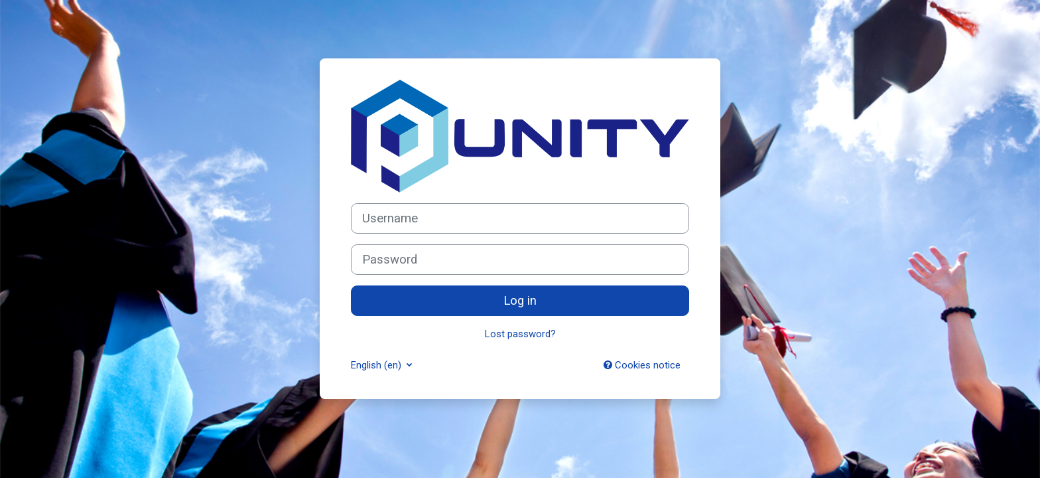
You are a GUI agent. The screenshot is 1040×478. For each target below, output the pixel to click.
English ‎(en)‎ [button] (377, 365)
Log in (520, 300)
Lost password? (520, 334)
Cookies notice (642, 365)
